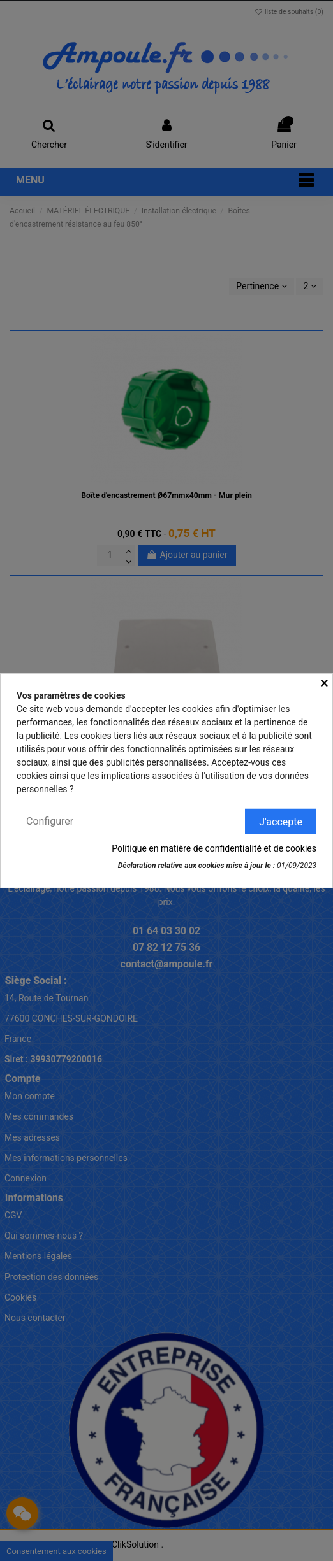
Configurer (49, 821)
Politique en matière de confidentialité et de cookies (214, 848)
